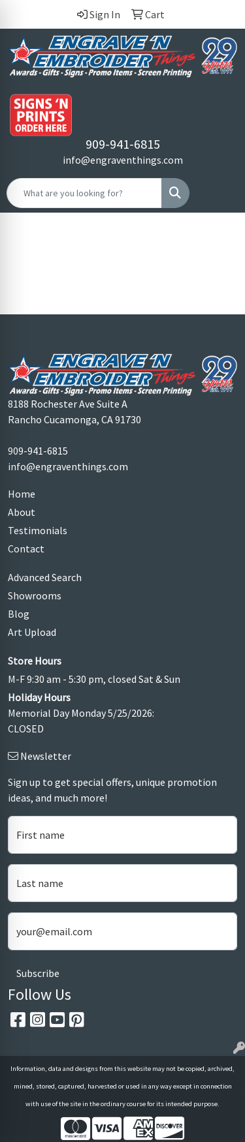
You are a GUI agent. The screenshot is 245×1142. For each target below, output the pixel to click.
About (21, 511)
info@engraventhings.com (123, 159)
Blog (18, 613)
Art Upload (32, 632)
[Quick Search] (84, 193)
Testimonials (37, 530)
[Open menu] (219, 193)
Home (21, 493)
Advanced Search (45, 577)
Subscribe (37, 973)
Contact (26, 548)
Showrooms (34, 595)
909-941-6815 (123, 144)
